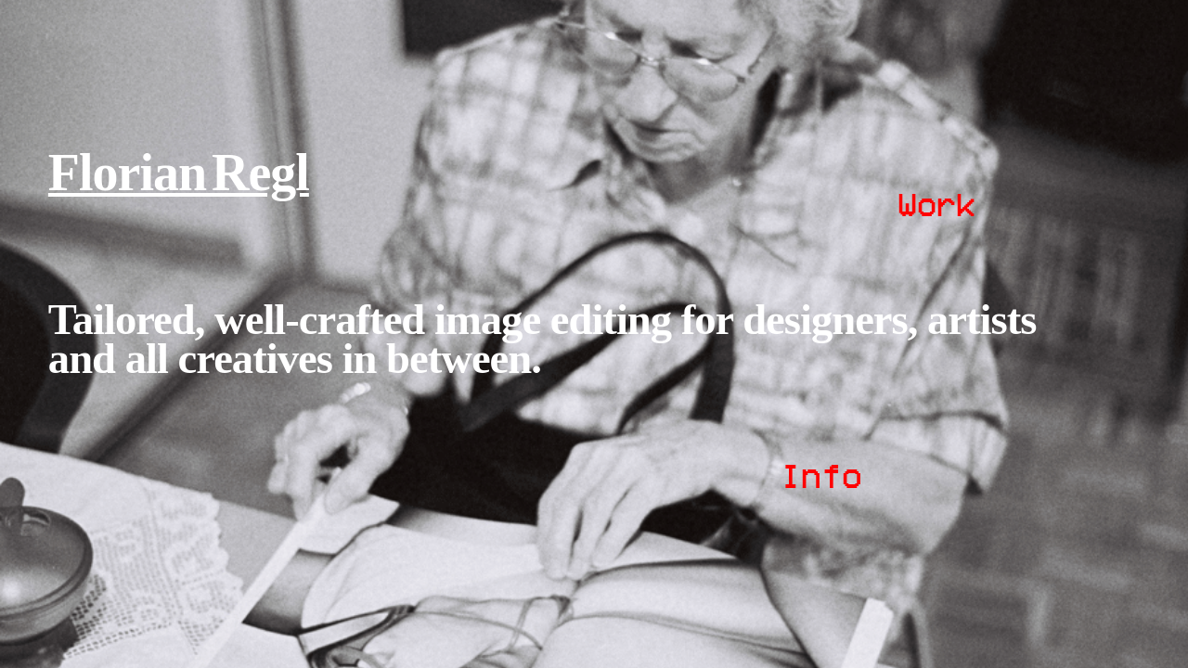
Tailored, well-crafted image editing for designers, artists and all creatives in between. (542, 338)
